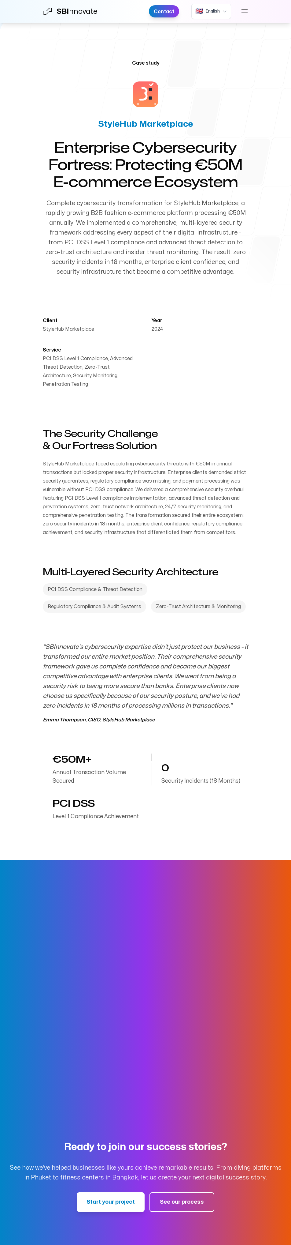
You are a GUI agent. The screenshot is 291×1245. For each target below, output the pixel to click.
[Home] (73, 11)
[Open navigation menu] (244, 11)
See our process (182, 1202)
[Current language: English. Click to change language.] (211, 11)
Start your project (111, 1202)
